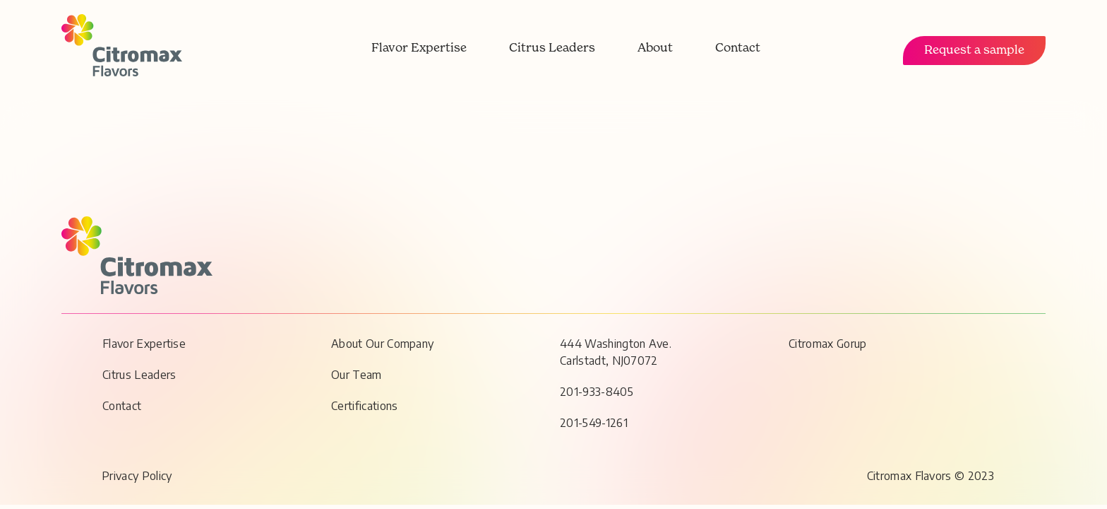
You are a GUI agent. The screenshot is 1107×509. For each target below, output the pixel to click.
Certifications (364, 406)
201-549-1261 (594, 423)
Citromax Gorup (827, 344)
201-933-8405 (596, 392)
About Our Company (382, 344)
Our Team (356, 375)
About (655, 48)
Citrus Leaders (552, 48)
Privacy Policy (137, 476)
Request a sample (974, 51)
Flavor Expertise (419, 48)
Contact (737, 48)
